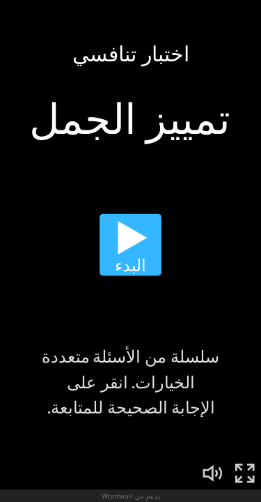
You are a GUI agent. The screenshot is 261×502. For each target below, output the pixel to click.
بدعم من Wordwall (131, 496)
